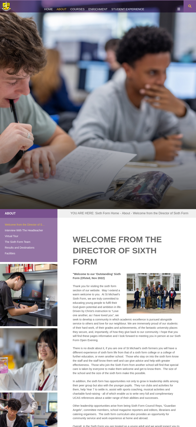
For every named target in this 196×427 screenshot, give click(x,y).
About (10, 213)
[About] (62, 6)
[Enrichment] (98, 6)
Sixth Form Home (107, 213)
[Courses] (78, 6)
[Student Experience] (127, 6)
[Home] (8, 6)
